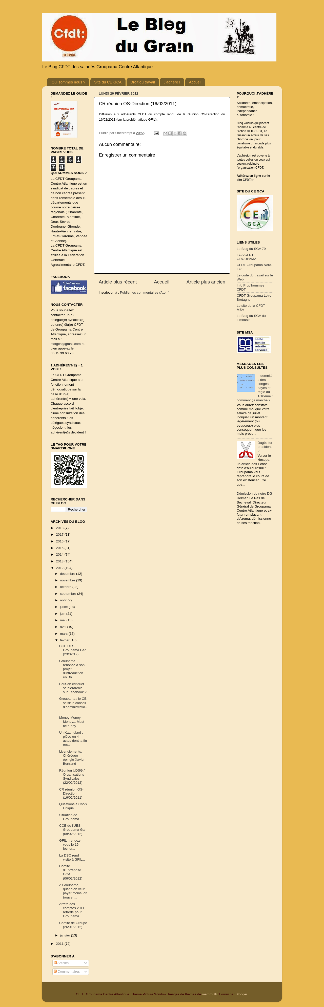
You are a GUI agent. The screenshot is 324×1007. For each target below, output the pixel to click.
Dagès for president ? (264, 447)
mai (63, 620)
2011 (60, 944)
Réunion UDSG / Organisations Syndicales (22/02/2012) (72, 777)
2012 (60, 568)
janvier (65, 935)
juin (63, 614)
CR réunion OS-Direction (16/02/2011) (71, 793)
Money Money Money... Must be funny (71, 722)
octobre (66, 587)
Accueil (195, 82)
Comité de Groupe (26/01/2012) (73, 925)
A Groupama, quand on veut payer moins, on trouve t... (73, 891)
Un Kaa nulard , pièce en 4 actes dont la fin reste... (73, 739)
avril (63, 627)
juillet (64, 607)
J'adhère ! (172, 82)
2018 (60, 528)
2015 (60, 548)
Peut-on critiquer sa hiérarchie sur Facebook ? (73, 688)
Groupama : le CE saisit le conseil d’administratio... (73, 705)
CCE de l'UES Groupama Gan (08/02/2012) (73, 830)
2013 (60, 561)
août (64, 600)
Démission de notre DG (254, 493)
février (65, 640)
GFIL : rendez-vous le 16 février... (70, 844)
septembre (68, 594)
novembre (68, 580)
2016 (60, 541)
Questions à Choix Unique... (73, 806)
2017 (60, 534)
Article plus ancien (206, 281)
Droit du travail (142, 82)
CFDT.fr (248, 180)
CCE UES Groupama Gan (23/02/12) (73, 650)
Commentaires (67, 971)
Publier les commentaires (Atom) (145, 292)
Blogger (241, 994)
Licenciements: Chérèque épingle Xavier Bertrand (72, 758)
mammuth (209, 994)
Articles (61, 963)
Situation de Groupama (69, 817)
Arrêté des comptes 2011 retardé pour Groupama (72, 910)
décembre (68, 574)
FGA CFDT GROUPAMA (246, 257)
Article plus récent (118, 281)
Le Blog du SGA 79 (251, 249)
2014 (60, 554)
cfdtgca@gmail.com (66, 344)
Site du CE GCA (108, 82)
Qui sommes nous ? (68, 82)
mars (64, 634)
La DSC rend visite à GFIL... (72, 857)
